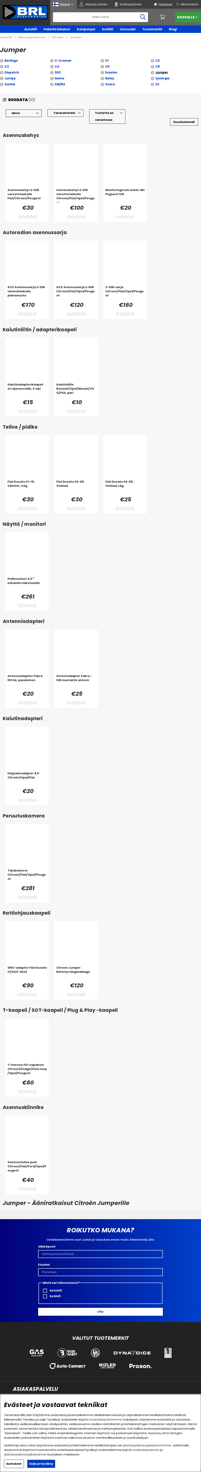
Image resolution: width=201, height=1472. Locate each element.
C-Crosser (63, 55)
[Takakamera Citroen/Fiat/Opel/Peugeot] (27, 871)
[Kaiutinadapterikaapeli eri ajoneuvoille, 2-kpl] (27, 385)
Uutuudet (128, 29)
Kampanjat (86, 29)
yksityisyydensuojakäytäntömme (147, 1445)
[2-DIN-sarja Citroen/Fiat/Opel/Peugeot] (125, 287)
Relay (109, 73)
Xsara (110, 78)
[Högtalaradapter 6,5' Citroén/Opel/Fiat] (27, 773)
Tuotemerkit (152, 29)
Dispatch (12, 67)
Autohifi (30, 29)
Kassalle (187, 17)
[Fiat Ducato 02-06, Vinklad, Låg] (125, 482)
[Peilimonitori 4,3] (27, 579)
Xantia (10, 78)
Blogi (173, 29)
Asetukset (14, 1464)
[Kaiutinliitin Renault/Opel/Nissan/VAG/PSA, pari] (76, 385)
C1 (107, 55)
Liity (100, 1306)
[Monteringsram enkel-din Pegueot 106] (125, 190)
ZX (157, 78)
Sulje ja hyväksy (41, 1464)
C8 (157, 61)
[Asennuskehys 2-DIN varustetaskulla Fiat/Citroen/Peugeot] (27, 190)
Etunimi (44, 1259)
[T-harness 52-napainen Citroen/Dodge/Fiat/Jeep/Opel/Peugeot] (27, 1065)
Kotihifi (107, 29)
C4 (57, 61)
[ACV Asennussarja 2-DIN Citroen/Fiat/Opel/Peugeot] (76, 287)
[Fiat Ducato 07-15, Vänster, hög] (27, 482)
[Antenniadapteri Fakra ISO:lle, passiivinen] (27, 676)
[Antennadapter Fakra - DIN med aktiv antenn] (76, 676)
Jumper (161, 67)
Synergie (162, 73)
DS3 (58, 67)
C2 (157, 55)
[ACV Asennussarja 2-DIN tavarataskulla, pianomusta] (27, 287)
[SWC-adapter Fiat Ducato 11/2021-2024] (27, 968)
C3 (7, 61)
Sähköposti (46, 1241)
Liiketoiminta (189, 4)
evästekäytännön (146, 1450)
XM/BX (60, 78)
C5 (107, 61)
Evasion (111, 67)
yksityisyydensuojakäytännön (25, 1454)
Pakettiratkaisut (57, 29)
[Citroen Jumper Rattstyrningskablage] (76, 968)
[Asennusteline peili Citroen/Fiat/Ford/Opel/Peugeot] (27, 1162)
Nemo (59, 73)
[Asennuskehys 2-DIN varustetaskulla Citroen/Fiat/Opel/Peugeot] (76, 190)
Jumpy (10, 73)
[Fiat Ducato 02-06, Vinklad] (76, 482)
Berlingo (11, 55)
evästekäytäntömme (106, 1419)
